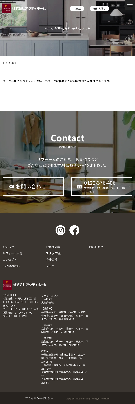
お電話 (77, 8)
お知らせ (8, 247)
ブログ (50, 266)
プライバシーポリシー (39, 398)
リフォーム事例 (12, 253)
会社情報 (51, 259)
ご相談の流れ (11, 266)
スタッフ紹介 (54, 253)
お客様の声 (53, 247)
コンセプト (10, 259)
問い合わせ (96, 247)
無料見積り (99, 8)
